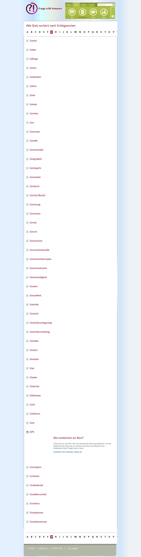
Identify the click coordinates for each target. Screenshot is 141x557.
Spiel (84, 5)
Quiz (76, 5)
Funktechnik (57, 452)
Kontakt (31, 548)
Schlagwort (82, 17)
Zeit (80, 452)
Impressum (42, 548)
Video (69, 5)
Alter (104, 17)
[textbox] (106, 4)
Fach (93, 17)
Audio (91, 5)
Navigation (69, 452)
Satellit (76, 452)
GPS (63, 452)
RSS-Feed (113, 16)
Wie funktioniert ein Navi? (68, 437)
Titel (71, 17)
